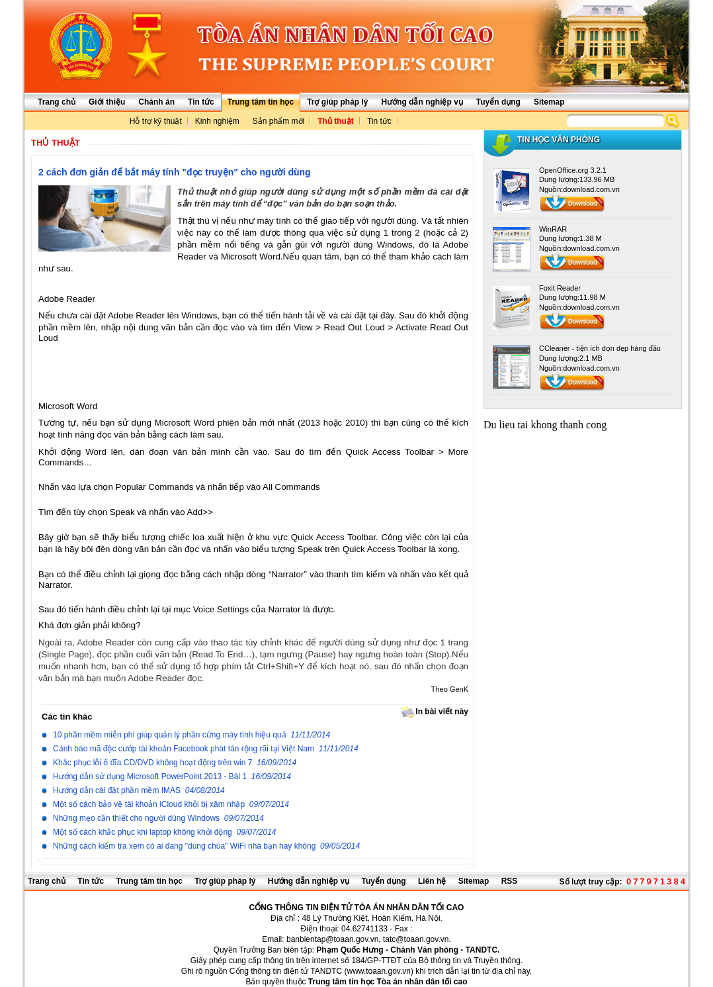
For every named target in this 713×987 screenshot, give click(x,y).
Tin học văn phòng (558, 139)
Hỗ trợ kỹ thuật (156, 121)
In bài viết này (431, 711)
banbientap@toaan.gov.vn (332, 939)
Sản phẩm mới (278, 121)
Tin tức (379, 121)
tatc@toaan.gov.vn (415, 939)
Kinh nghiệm (217, 121)
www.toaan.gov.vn (379, 971)
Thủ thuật (335, 121)
